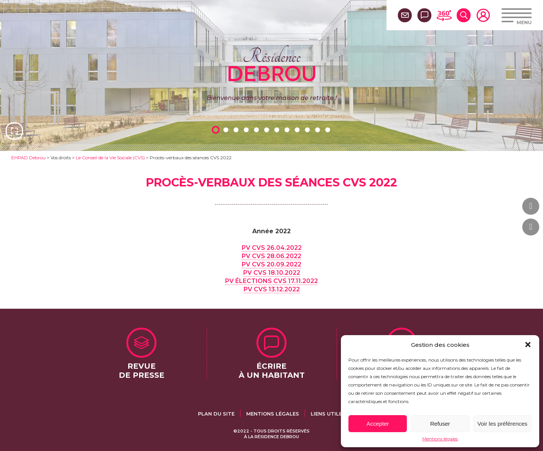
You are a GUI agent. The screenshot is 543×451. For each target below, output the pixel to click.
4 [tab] (247, 130)
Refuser (440, 423)
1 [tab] (217, 130)
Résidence (272, 64)
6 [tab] (267, 130)
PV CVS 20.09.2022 (271, 264)
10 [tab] (308, 130)
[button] (528, 344)
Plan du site (216, 414)
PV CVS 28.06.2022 (271, 256)
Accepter (378, 423)
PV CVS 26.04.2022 (272, 247)
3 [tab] (237, 130)
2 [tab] (227, 130)
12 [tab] (329, 130)
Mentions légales (440, 439)
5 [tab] (257, 130)
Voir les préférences (502, 423)
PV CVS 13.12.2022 (272, 289)
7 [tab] (278, 130)
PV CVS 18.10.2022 (271, 272)
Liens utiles (328, 414)
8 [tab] (288, 130)
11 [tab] (318, 130)
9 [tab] (298, 130)
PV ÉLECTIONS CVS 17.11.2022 (271, 281)
